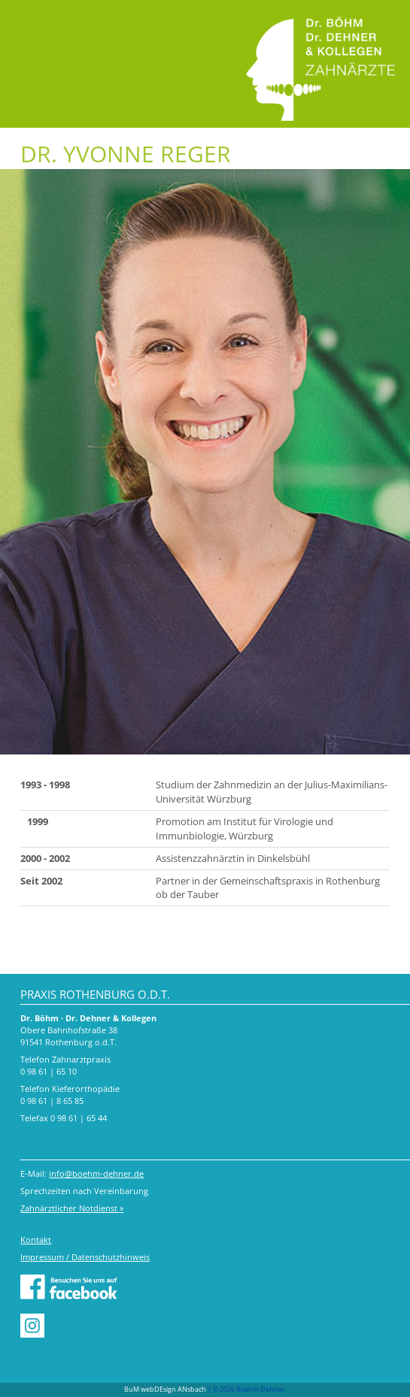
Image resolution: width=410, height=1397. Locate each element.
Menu (28, 20)
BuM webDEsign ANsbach (165, 1389)
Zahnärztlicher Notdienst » (71, 1208)
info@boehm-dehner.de (96, 1173)
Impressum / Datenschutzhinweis (85, 1256)
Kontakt (35, 1239)
